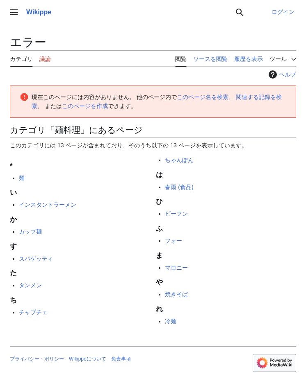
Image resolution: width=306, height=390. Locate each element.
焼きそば (176, 294)
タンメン (30, 285)
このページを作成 (85, 106)
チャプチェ (33, 312)
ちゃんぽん (179, 160)
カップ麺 (30, 231)
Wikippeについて (87, 359)
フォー (173, 240)
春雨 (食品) (179, 187)
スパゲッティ (36, 258)
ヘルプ (281, 74)
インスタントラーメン (47, 204)
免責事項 (121, 359)
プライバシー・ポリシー (37, 359)
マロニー (176, 267)
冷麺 (170, 321)
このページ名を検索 (202, 97)
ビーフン (176, 213)
